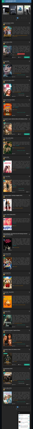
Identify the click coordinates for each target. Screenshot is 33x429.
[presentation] (28, 4)
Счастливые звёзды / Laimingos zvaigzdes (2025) (12, 192)
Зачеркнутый (21, 421)
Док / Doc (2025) (6, 173)
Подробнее (17, 52)
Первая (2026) (6, 154)
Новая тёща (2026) (7, 249)
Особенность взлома (21, 53)
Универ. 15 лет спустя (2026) (9, 98)
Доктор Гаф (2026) (7, 267)
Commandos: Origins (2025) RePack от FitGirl (11, 342)
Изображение (24, 421)
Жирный (18, 421)
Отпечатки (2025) (6, 305)
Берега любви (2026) (7, 380)
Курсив (19, 421)
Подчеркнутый (20, 421)
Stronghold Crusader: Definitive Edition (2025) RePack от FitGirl (15, 117)
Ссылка (23, 421)
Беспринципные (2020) (7, 361)
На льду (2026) (6, 60)
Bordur (21, 413)
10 (21, 17)
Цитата (26, 421)
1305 (16, 19)
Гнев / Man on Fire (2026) (8, 136)
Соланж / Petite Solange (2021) (9, 210)
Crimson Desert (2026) (7, 41)
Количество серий (21, 94)
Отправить (27, 425)
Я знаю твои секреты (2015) (8, 79)
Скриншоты (27, 56)
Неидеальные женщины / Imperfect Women (11, 323)
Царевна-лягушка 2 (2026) (8, 23)
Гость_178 (22, 406)
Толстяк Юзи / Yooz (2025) (8, 286)
